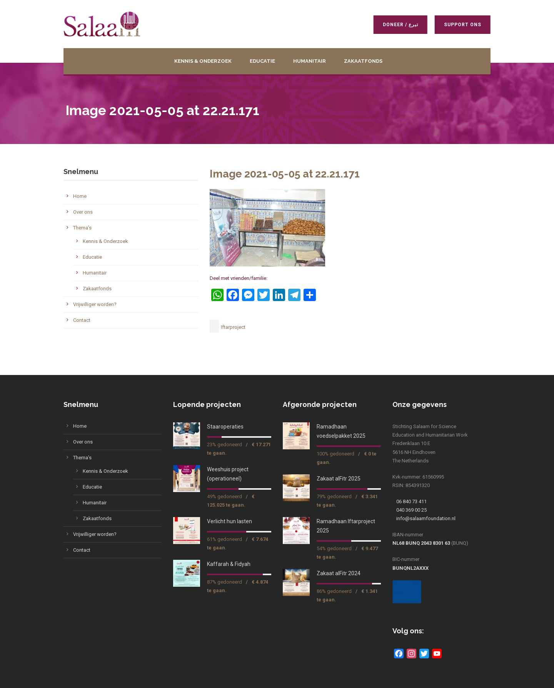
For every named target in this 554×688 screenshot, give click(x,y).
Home (80, 196)
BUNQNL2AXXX (410, 568)
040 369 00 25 (411, 510)
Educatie (262, 61)
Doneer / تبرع (399, 24)
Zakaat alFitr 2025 (338, 478)
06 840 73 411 (411, 501)
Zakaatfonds (363, 61)
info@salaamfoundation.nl (426, 518)
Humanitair (309, 61)
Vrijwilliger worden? (95, 304)
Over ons (83, 212)
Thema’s (82, 228)
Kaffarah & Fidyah (228, 564)
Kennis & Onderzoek (203, 61)
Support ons (461, 24)
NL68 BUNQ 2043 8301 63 (421, 543)
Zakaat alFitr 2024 (338, 573)
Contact (81, 320)
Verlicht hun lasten (229, 521)
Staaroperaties (225, 427)
